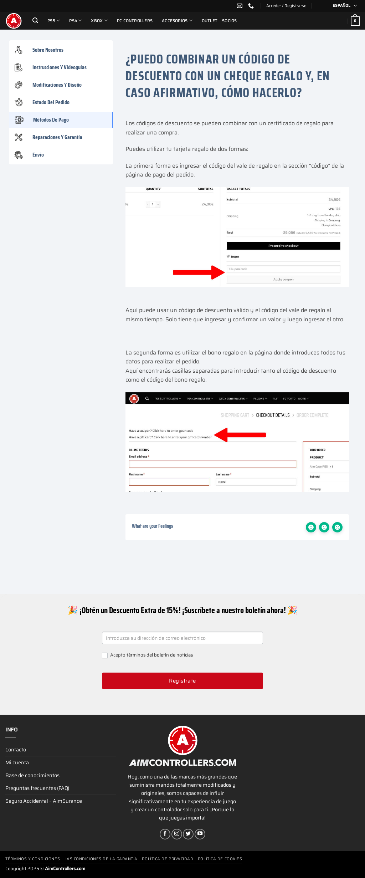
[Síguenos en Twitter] (188, 834)
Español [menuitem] (341, 5)
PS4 (75, 20)
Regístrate (182, 681)
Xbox (99, 20)
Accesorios (177, 20)
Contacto (15, 750)
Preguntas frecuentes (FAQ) (37, 788)
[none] (342, 6)
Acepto (147, 655)
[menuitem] (342, 6)
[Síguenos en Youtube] (200, 834)
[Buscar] (35, 20)
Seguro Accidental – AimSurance (43, 801)
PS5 (53, 20)
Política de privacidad (167, 859)
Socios (229, 20)
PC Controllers (135, 20)
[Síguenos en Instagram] (176, 834)
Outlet (209, 20)
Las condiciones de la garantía (101, 859)
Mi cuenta (17, 762)
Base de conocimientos (32, 775)
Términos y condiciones (32, 859)
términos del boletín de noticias (160, 655)
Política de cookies (220, 859)
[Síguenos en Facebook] (165, 834)
